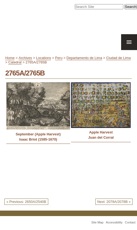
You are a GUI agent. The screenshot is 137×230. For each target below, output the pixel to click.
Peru (58, 58)
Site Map (97, 222)
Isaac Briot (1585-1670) (38, 139)
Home (10, 58)
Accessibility (114, 222)
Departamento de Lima (84, 58)
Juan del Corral (101, 137)
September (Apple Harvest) (38, 134)
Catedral (14, 62)
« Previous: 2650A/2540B (26, 202)
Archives (25, 58)
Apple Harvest (101, 132)
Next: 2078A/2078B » (114, 202)
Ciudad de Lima (118, 58)
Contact (130, 222)
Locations (43, 58)
